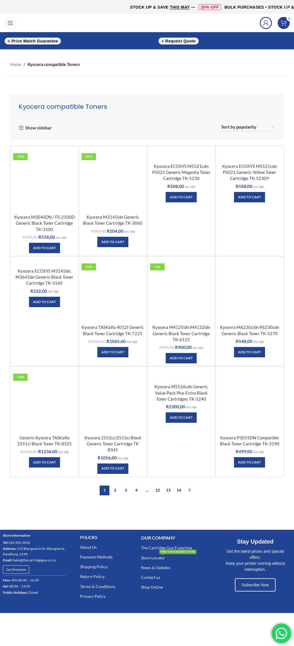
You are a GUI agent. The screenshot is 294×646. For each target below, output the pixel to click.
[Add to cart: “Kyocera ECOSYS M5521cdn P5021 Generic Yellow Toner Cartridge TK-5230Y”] (249, 197)
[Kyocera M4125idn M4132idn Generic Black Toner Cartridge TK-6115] (181, 290)
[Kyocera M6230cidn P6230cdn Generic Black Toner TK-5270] (249, 290)
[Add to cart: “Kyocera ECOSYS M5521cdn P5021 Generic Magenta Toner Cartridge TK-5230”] (181, 197)
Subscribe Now (255, 583)
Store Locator (168, 555)
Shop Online (152, 586)
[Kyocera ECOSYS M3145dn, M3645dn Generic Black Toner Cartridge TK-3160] (44, 262)
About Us (88, 546)
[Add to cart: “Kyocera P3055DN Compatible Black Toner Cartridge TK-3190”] (249, 461)
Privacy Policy (93, 595)
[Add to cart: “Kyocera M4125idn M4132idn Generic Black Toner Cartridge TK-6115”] (181, 357)
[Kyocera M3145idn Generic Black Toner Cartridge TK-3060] (113, 180)
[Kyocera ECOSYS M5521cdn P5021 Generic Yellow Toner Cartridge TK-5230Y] (249, 155)
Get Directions (16, 568)
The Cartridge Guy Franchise (166, 546)
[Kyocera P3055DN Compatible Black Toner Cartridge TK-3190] (249, 400)
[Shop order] (248, 127)
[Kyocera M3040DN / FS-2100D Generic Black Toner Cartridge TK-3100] (44, 180)
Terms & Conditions (97, 585)
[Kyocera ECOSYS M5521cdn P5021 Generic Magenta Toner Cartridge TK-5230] (181, 155)
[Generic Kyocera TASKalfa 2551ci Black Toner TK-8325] (44, 400)
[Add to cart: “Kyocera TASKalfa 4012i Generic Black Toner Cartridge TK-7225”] (112, 351)
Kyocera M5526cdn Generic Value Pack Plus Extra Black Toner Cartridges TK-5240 (181, 392)
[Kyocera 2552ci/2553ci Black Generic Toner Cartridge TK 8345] (113, 400)
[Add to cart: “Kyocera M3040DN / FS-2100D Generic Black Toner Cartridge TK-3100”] (44, 248)
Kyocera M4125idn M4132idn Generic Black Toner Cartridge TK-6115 (181, 333)
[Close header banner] (287, 7)
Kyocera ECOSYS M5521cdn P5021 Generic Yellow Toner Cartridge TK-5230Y (249, 172)
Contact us (150, 576)
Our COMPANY (158, 536)
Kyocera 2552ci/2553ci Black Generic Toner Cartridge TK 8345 (112, 442)
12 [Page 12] (157, 489)
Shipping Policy (94, 565)
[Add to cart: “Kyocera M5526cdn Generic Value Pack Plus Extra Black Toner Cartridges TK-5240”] (181, 417)
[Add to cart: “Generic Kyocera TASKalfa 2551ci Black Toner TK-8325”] (44, 461)
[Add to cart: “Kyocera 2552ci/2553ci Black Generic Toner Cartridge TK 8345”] (112, 467)
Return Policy (92, 575)
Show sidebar (38, 127)
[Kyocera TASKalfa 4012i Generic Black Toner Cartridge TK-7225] (113, 290)
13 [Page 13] (168, 489)
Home (15, 64)
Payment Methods (96, 556)
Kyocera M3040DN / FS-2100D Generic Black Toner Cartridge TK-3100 (44, 223)
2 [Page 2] (115, 489)
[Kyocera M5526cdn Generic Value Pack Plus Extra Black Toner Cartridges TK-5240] (181, 375)
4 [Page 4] (136, 489)
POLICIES (88, 536)
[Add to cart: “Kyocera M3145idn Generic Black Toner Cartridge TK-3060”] (112, 241)
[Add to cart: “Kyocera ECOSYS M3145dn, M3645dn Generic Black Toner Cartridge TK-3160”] (44, 301)
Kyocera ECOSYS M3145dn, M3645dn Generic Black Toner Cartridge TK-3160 (44, 277)
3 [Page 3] (126, 489)
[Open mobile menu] (10, 23)
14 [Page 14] (179, 489)
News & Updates (155, 566)
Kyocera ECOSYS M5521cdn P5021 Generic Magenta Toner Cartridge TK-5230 (181, 172)
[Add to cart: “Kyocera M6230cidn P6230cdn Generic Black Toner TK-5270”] (249, 351)
